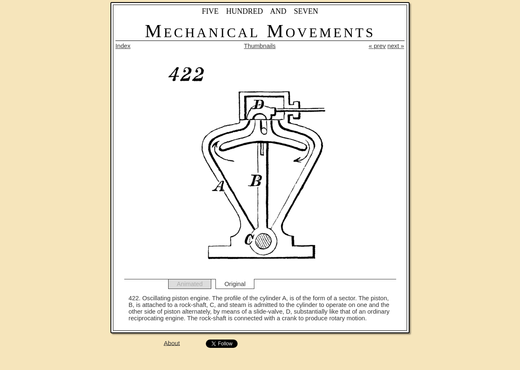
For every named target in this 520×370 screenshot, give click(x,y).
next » (395, 46)
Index (123, 46)
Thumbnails (260, 46)
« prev (377, 46)
